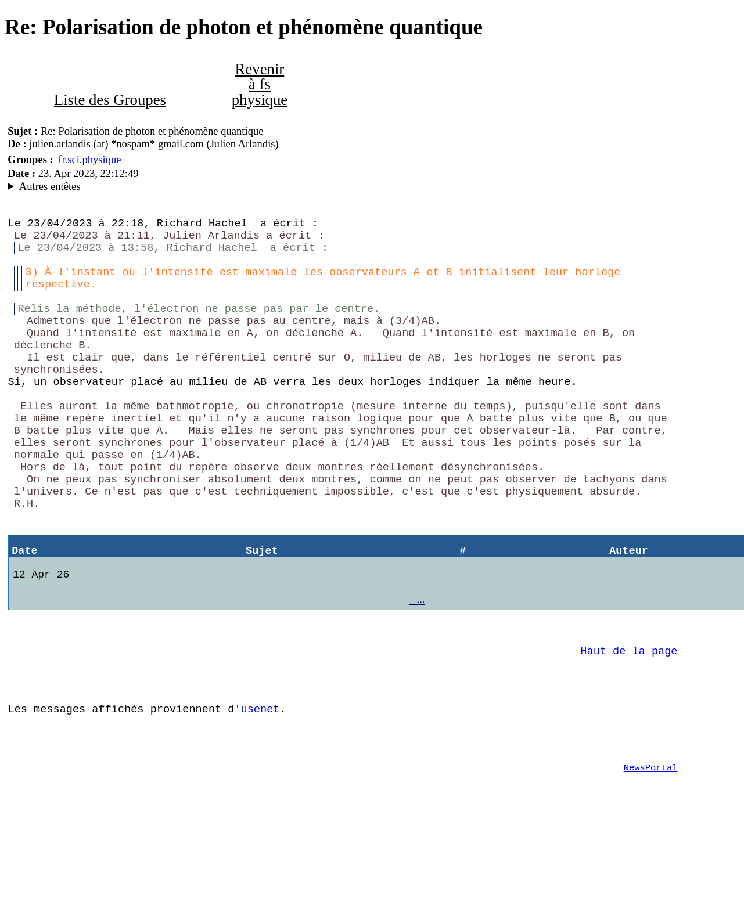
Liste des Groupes (110, 100)
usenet (260, 788)
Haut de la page (628, 723)
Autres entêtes (50, 186)
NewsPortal (651, 854)
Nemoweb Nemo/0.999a (342, 186)
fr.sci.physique (89, 159)
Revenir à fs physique (260, 84)
